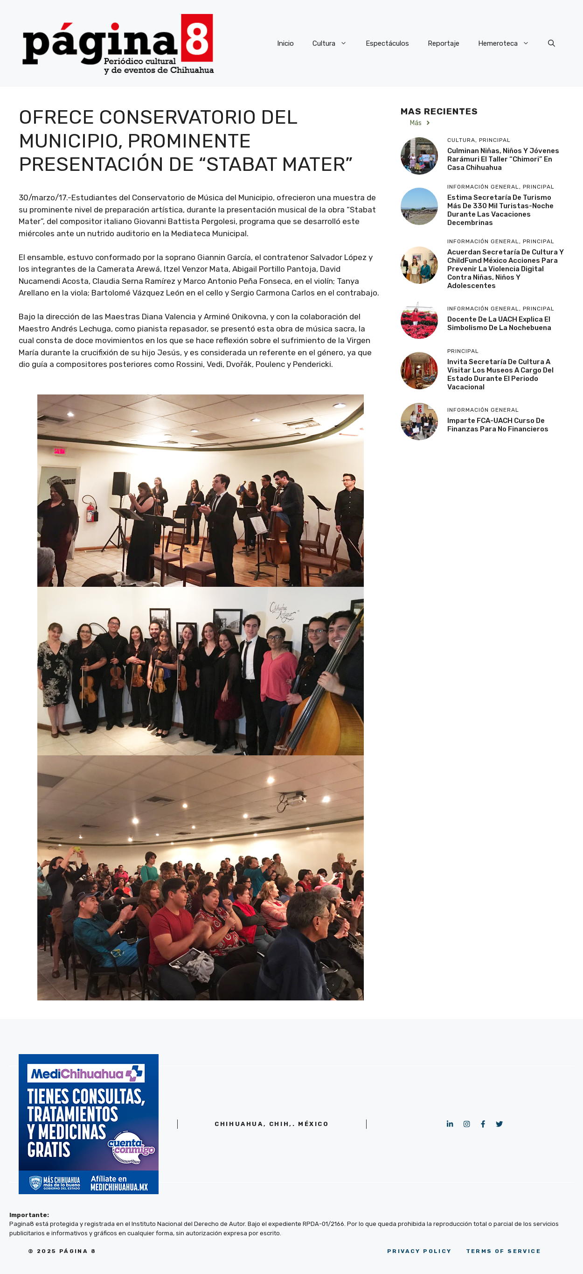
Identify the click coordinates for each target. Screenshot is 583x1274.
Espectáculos (387, 43)
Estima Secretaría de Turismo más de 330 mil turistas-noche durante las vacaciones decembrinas (500, 210)
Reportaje (443, 43)
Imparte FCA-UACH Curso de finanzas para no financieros (497, 424)
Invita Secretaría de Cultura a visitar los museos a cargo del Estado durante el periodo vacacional (500, 374)
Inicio (285, 43)
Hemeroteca (508, 43)
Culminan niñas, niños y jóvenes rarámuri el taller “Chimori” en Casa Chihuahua (503, 159)
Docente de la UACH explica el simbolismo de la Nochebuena (499, 323)
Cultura (334, 43)
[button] (551, 43)
